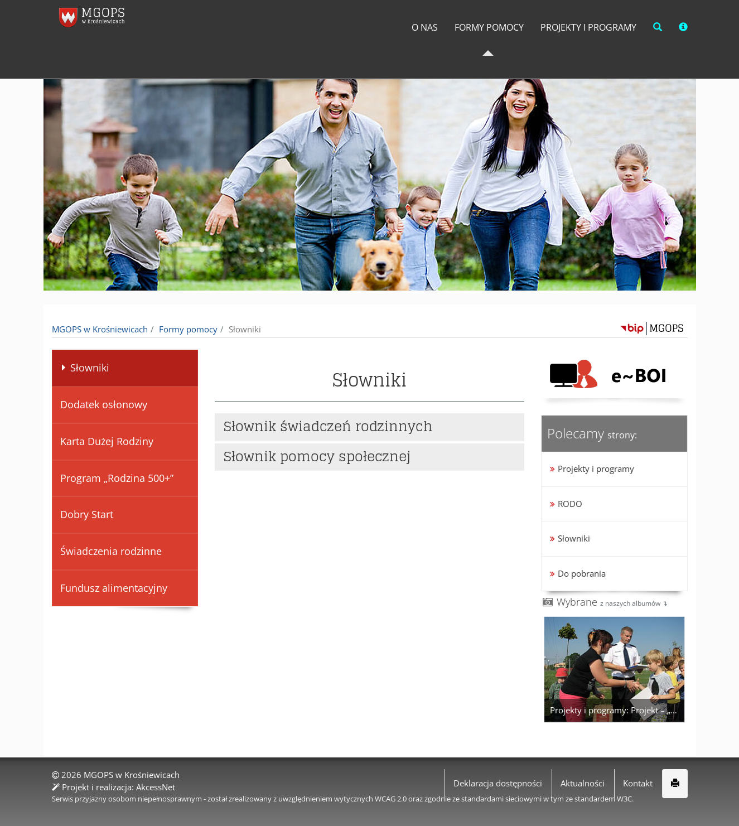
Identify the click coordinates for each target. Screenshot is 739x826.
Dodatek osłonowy (103, 404)
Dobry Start (86, 514)
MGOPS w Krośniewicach (100, 329)
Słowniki (83, 367)
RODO (570, 503)
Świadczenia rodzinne (110, 551)
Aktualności (583, 783)
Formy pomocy (462, 50)
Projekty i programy (576, 50)
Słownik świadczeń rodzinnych (328, 427)
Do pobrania (582, 573)
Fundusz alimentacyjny (113, 588)
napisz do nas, (84, 12)
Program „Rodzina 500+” (116, 478)
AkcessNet (155, 786)
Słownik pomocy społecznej (317, 456)
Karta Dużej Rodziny (106, 441)
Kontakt (638, 783)
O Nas (388, 50)
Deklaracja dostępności (497, 783)
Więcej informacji (545, 809)
